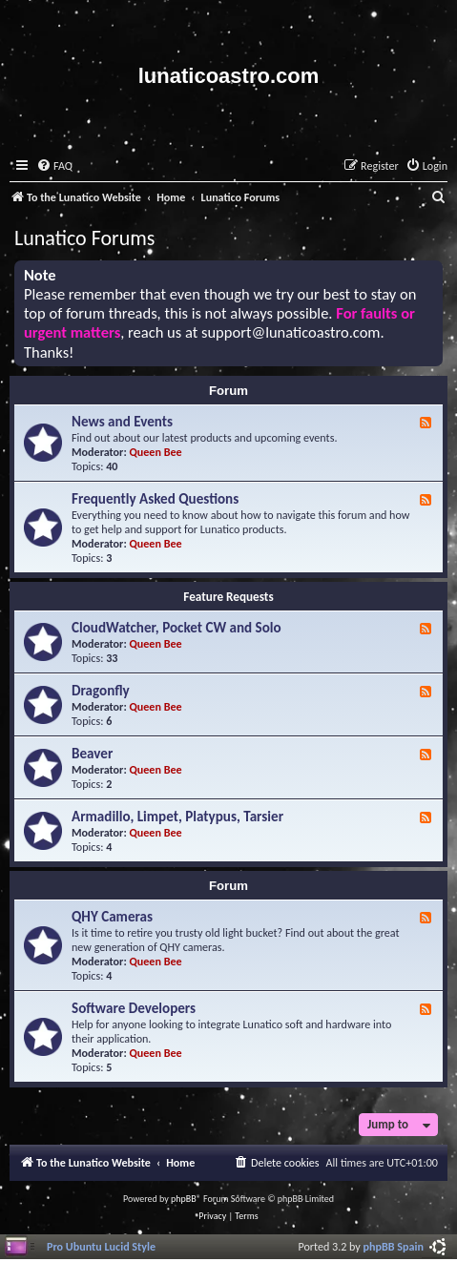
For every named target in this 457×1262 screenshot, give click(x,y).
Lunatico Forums (84, 238)
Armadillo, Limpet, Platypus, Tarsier (177, 816)
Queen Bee (156, 452)
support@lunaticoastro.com (291, 332)
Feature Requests (228, 597)
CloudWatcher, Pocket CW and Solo (176, 627)
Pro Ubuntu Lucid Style (101, 1246)
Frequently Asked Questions (155, 498)
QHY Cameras (112, 916)
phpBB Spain (394, 1246)
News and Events (122, 421)
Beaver (92, 753)
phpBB (184, 1198)
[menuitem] (54, 166)
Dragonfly (101, 690)
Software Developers (134, 1008)
